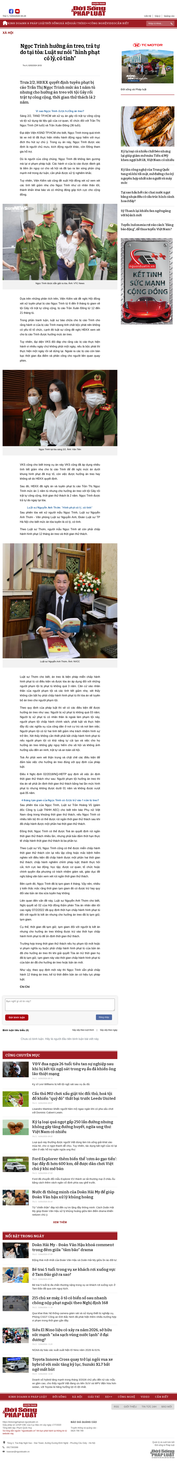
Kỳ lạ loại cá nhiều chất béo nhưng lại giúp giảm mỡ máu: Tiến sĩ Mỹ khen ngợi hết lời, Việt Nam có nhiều (147, 155)
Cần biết (122, 23)
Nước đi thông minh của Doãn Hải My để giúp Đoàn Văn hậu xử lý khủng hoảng (73, 1194)
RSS (116, 1406)
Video (111, 23)
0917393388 (12, 1447)
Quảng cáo (169, 16)
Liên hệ (147, 16)
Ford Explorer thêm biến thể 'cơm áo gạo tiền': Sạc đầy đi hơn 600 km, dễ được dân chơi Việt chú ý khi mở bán (74, 1164)
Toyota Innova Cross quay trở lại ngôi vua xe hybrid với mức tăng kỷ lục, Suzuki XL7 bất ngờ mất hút (72, 1364)
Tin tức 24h (149, 1406)
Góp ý (157, 16)
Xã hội (65, 23)
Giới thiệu (130, 1406)
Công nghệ (98, 23)
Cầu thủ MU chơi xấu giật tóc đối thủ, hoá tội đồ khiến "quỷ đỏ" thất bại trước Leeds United (74, 1096)
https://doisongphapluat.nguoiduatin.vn (20, 1422)
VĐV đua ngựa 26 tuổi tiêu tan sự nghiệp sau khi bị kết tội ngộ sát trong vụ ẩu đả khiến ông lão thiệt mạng (74, 1069)
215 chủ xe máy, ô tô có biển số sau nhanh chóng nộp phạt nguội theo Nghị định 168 (70, 1300)
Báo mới (166, 1406)
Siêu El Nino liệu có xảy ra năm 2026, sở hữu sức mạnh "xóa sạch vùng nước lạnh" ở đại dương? (72, 1335)
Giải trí (76, 23)
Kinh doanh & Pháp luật (27, 23)
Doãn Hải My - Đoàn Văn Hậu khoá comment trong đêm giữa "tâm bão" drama (73, 1247)
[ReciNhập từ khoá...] (160, 23)
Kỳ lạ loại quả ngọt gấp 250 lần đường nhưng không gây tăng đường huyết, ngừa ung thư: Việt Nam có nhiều (72, 1127)
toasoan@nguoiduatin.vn (18, 1451)
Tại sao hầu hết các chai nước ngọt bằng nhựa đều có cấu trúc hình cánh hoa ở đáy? (147, 197)
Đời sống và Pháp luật (133, 89)
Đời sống (53, 23)
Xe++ (85, 23)
